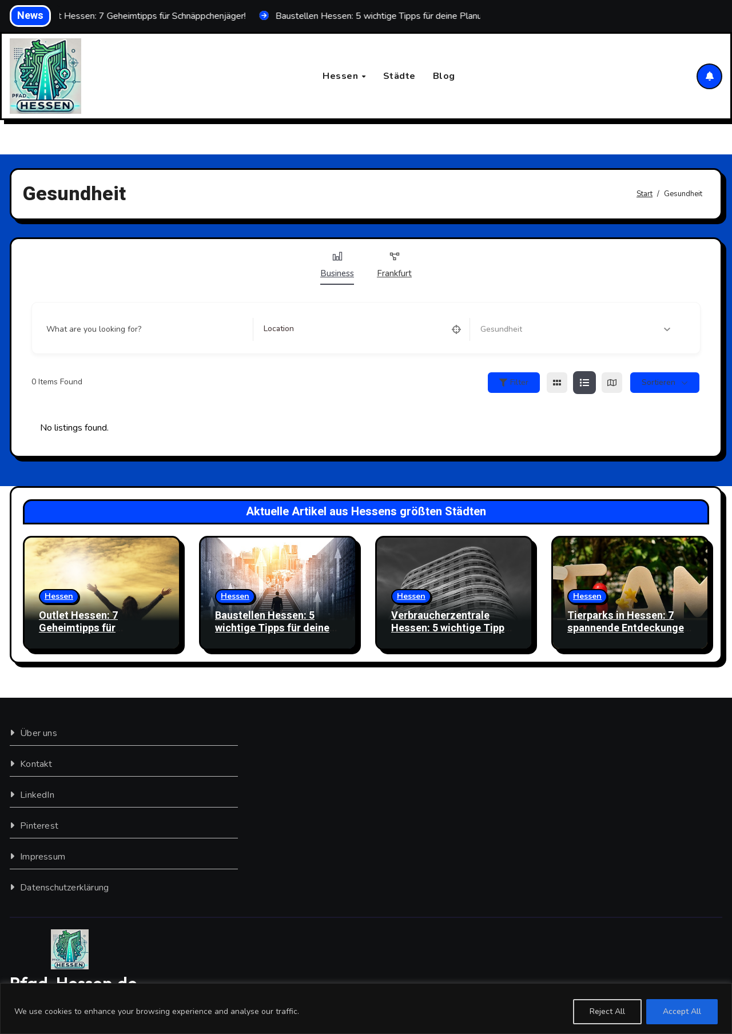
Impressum (42, 856)
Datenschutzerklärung (64, 887)
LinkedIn (37, 795)
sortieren (658, 382)
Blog (444, 76)
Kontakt (36, 764)
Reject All (607, 1011)
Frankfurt (394, 264)
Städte (399, 76)
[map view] (611, 382)
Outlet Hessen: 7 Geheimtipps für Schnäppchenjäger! (84, 628)
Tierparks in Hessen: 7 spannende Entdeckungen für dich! (628, 628)
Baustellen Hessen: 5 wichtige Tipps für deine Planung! (272, 628)
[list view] (584, 382)
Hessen (342, 76)
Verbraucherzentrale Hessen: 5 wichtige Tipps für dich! (450, 628)
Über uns (38, 733)
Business (337, 264)
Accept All (682, 1011)
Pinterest (39, 826)
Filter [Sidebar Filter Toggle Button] (513, 382)
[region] (366, 1008)
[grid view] (557, 382)
